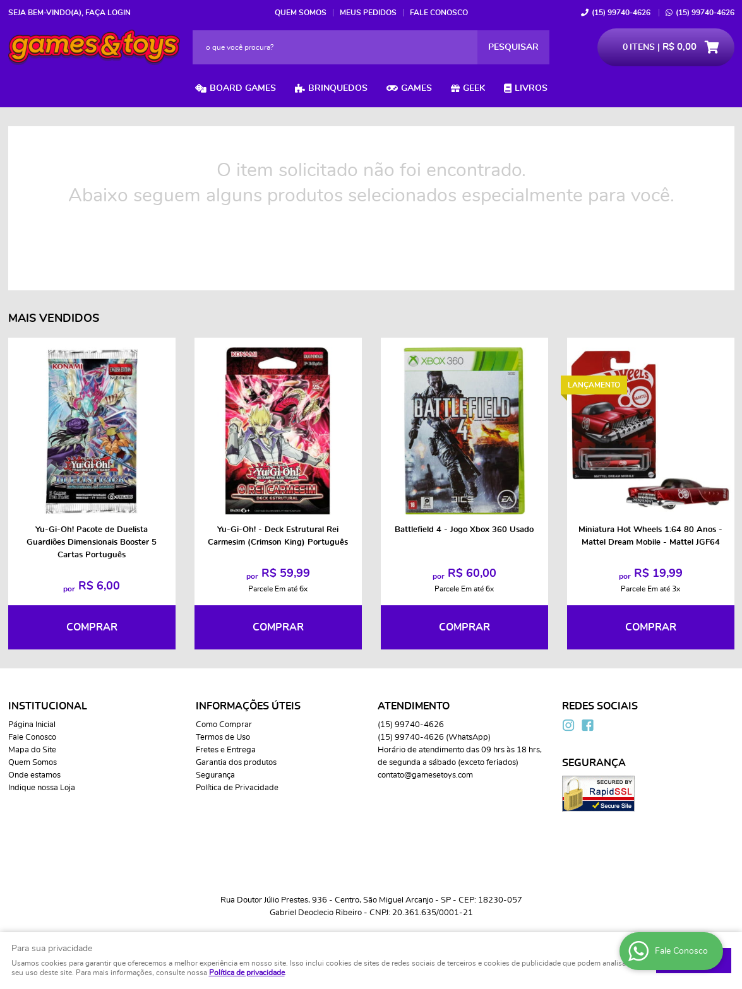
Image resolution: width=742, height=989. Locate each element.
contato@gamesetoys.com (425, 775)
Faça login (108, 12)
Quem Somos (300, 12)
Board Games (243, 88)
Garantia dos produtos (236, 763)
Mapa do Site (32, 750)
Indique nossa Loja (41, 788)
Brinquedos (338, 88)
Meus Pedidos (368, 12)
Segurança (215, 775)
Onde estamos (34, 775)
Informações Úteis (248, 706)
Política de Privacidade (237, 788)
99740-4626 (621, 12)
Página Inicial (32, 725)
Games (416, 88)
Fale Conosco (439, 12)
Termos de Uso (223, 737)
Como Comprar (224, 725)
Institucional (47, 706)
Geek (474, 88)
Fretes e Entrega (226, 750)
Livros (531, 88)
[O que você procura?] (513, 47)
